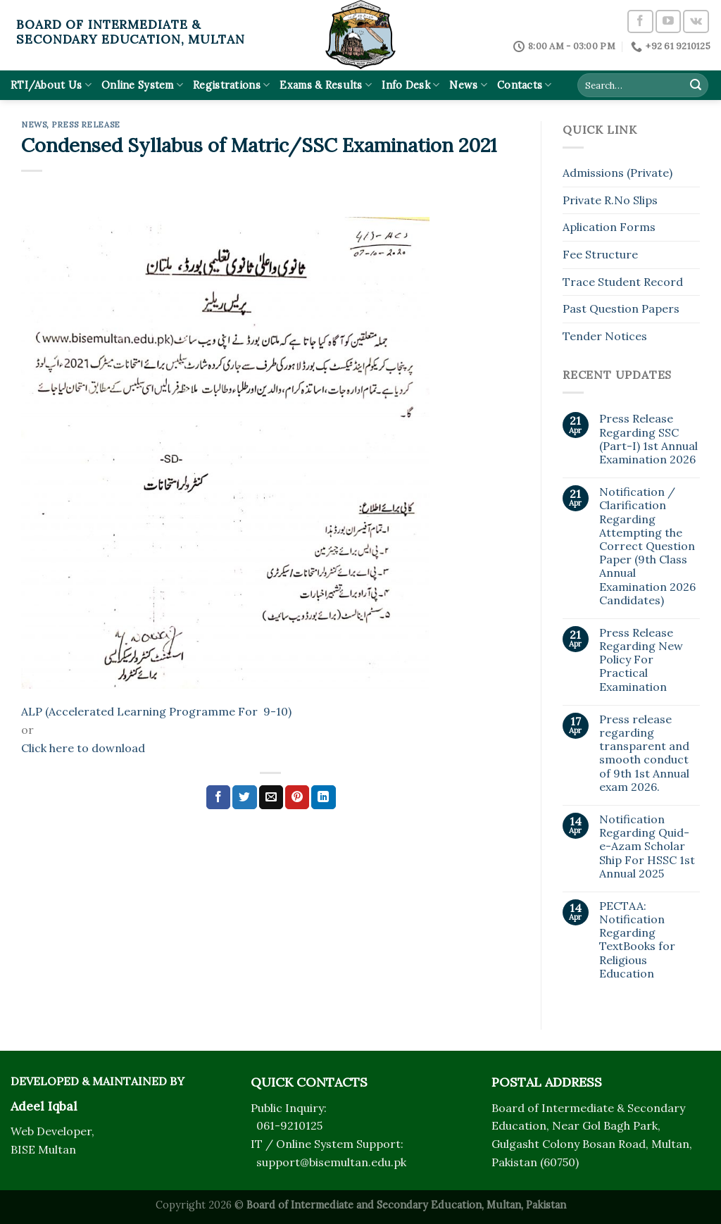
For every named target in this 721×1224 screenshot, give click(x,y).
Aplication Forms (609, 227)
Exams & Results (326, 85)
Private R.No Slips (610, 200)
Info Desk (410, 85)
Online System (142, 85)
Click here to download (83, 748)
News (468, 85)
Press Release (85, 125)
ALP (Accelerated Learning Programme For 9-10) (156, 711)
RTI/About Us (51, 85)
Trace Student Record (623, 282)
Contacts (524, 85)
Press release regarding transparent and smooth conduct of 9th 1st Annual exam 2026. (644, 753)
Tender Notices (605, 336)
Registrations (231, 85)
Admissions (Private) (617, 173)
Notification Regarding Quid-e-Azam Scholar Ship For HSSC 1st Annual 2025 (647, 846)
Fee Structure (600, 254)
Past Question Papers (621, 308)
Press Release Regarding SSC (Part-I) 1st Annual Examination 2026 (648, 439)
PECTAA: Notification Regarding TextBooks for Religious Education (637, 939)
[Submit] (696, 85)
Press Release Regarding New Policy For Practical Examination (641, 660)
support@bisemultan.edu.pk (331, 1162)
